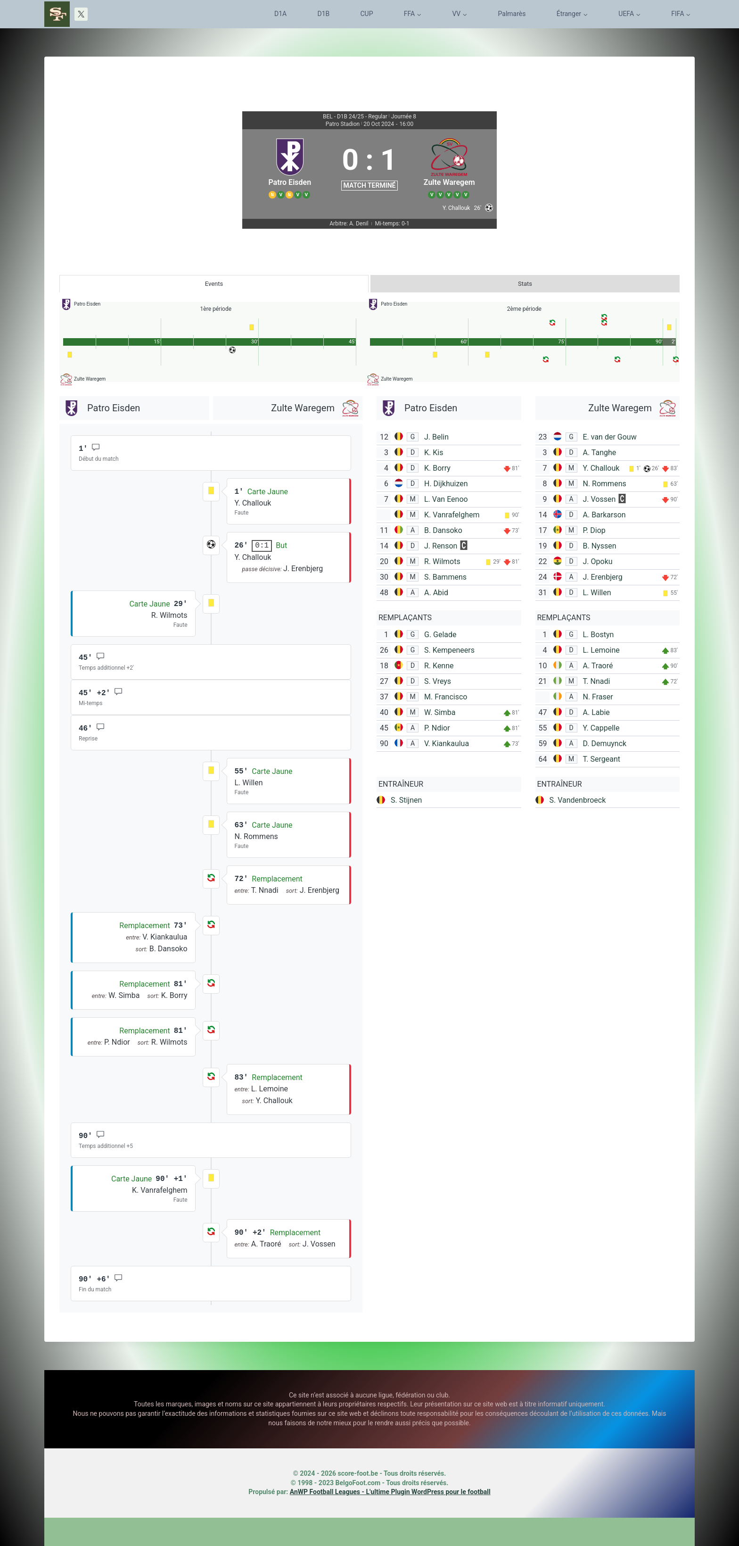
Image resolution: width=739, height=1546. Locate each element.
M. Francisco (445, 696)
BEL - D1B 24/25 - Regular (355, 116)
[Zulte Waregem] (449, 167)
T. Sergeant (602, 759)
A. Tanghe (599, 452)
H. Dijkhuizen (446, 483)
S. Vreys (437, 681)
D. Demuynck (605, 743)
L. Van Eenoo (446, 499)
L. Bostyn (598, 634)
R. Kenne (439, 665)
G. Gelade (440, 634)
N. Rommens (604, 483)
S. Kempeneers (449, 650)
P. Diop (594, 530)
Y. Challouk (601, 468)
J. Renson (440, 545)
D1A (280, 13)
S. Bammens (445, 577)
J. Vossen (599, 499)
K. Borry (437, 468)
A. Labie (596, 712)
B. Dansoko (443, 530)
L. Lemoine (601, 650)
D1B (323, 13)
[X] (81, 14)
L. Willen (597, 592)
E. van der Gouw (610, 436)
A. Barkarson (604, 514)
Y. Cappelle (601, 727)
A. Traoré (598, 665)
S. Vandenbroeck (578, 800)
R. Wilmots (442, 561)
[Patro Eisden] (289, 167)
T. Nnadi (596, 681)
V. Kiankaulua (446, 743)
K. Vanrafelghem (451, 514)
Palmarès (512, 13)
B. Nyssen (599, 545)
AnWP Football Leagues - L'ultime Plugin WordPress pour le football (390, 1492)
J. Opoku (598, 561)
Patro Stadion (343, 124)
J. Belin (436, 436)
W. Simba (440, 712)
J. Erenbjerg (603, 577)
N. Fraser (598, 696)
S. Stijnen (406, 800)
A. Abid (436, 592)
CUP (367, 13)
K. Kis (433, 452)
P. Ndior (437, 727)
